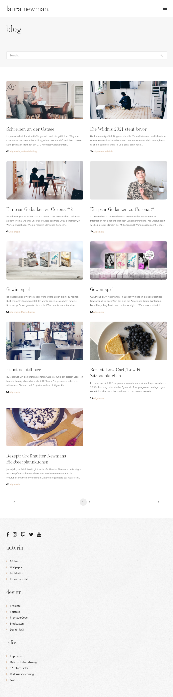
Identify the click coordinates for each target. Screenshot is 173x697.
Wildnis (109, 151)
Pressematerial (19, 579)
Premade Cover (19, 617)
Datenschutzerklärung (23, 662)
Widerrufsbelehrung (22, 674)
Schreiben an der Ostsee (30, 129)
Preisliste (15, 606)
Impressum (16, 656)
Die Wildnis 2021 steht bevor (118, 129)
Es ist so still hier (23, 369)
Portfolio (15, 612)
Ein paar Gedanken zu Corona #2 (39, 209)
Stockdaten (17, 623)
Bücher (14, 561)
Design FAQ (17, 629)
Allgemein (14, 151)
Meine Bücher (28, 312)
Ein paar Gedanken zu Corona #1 (123, 209)
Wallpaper (16, 567)
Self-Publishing (29, 151)
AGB (12, 680)
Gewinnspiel (18, 289)
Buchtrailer (16, 573)
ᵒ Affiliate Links (19, 668)
